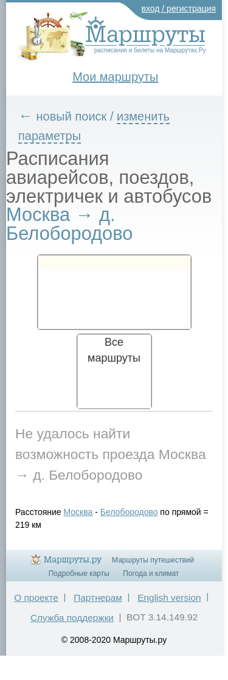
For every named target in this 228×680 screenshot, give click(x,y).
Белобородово (129, 512)
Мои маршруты (115, 76)
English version (169, 597)
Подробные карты (79, 573)
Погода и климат (151, 573)
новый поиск (71, 116)
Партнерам (98, 597)
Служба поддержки (72, 617)
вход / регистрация (179, 8)
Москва (78, 512)
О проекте (36, 597)
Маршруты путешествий (153, 560)
